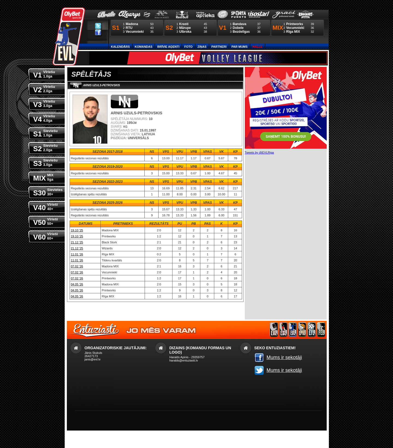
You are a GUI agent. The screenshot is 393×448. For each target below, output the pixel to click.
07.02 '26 (77, 266)
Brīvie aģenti (168, 46)
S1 (45, 132)
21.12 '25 (77, 242)
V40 (45, 206)
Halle (257, 46)
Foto (188, 46)
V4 (44, 118)
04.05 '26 (77, 284)
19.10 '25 (77, 230)
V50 (45, 221)
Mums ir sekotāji (284, 357)
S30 (48, 191)
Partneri (219, 46)
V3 (44, 103)
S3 (45, 162)
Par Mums (239, 46)
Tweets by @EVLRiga (259, 152)
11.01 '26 (77, 254)
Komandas (144, 46)
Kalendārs (120, 46)
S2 (45, 147)
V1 (44, 73)
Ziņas (202, 46)
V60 (45, 236)
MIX (43, 177)
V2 (44, 88)
